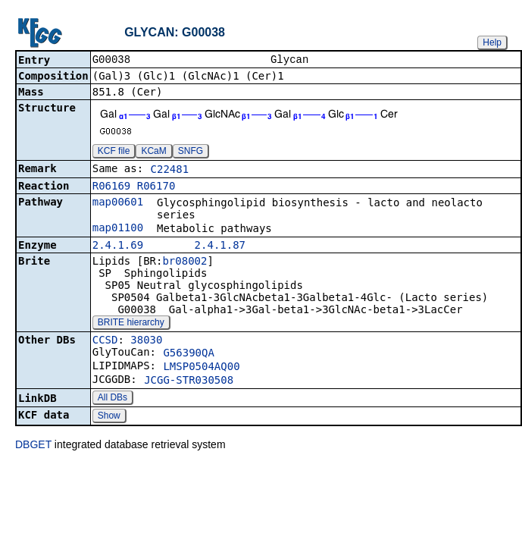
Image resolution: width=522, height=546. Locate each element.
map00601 (117, 203)
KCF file (114, 152)
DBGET (33, 446)
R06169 (111, 187)
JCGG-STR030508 (188, 381)
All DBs (112, 399)
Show (109, 417)
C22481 (170, 171)
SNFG (190, 152)
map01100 (117, 229)
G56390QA (188, 354)
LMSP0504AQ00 (201, 368)
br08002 (184, 262)
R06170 (156, 187)
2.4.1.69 (117, 246)
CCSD (105, 341)
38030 (146, 341)
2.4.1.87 (220, 246)
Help (492, 42)
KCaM (153, 152)
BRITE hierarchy (131, 323)
